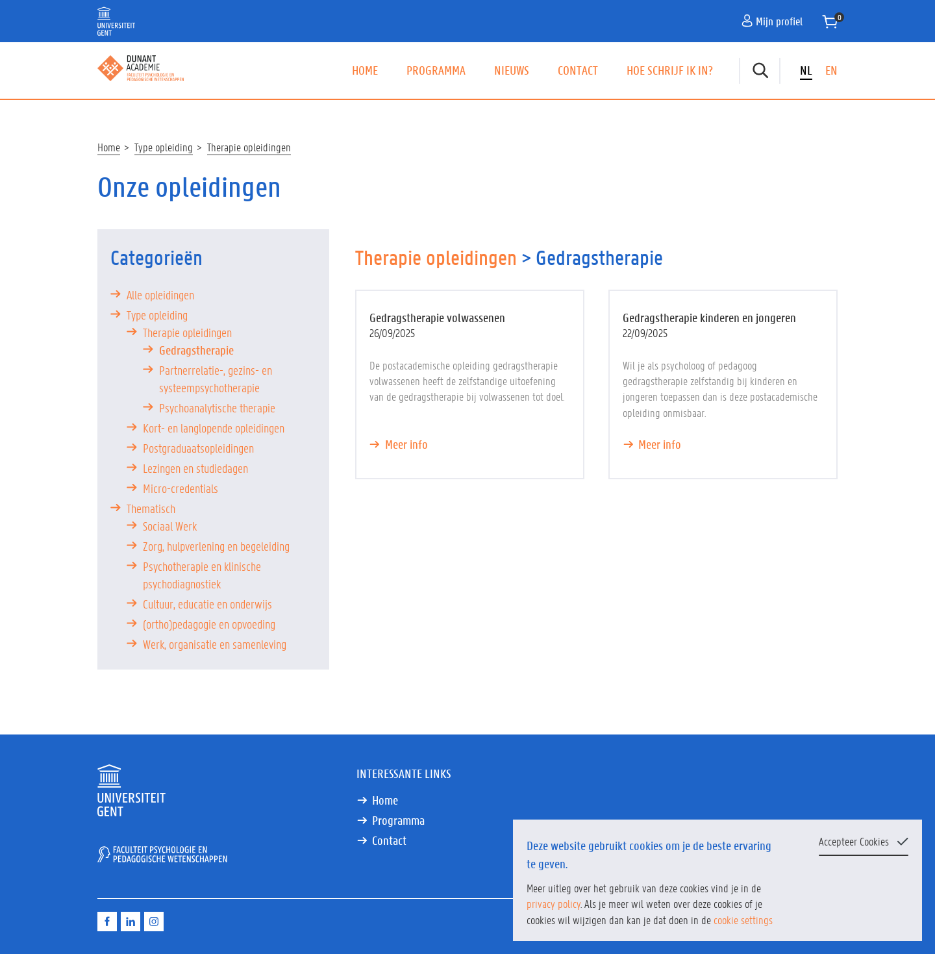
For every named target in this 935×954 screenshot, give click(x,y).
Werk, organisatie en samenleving (214, 644)
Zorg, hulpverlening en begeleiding (216, 546)
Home (365, 70)
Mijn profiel (772, 21)
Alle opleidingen (160, 295)
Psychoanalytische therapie (217, 408)
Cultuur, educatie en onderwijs (207, 604)
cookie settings (743, 919)
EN (831, 70)
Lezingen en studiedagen (195, 468)
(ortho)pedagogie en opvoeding (209, 624)
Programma (436, 70)
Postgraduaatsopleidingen (198, 448)
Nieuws (511, 70)
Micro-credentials (180, 488)
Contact (578, 70)
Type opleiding (163, 147)
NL (806, 70)
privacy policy (553, 903)
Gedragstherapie (196, 350)
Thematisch (151, 508)
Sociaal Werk (170, 526)
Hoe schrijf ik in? (670, 70)
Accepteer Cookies (854, 841)
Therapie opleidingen (249, 147)
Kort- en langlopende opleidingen (213, 428)
